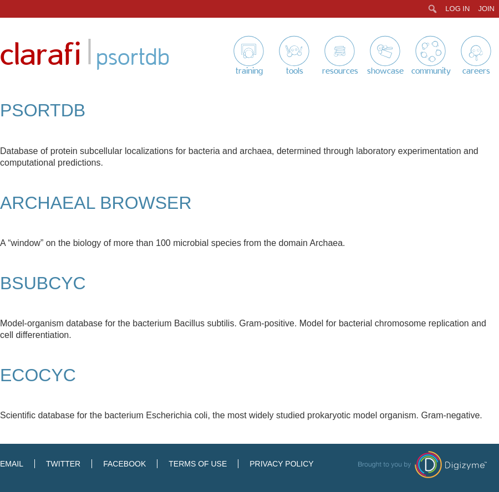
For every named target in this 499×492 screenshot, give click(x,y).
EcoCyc (38, 375)
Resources (340, 71)
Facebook (124, 463)
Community (431, 71)
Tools (294, 71)
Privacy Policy (281, 463)
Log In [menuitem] (457, 8)
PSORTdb (42, 110)
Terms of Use (198, 463)
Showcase (385, 71)
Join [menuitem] (486, 8)
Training (249, 71)
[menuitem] (432, 9)
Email (11, 463)
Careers (476, 71)
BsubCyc (43, 283)
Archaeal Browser (96, 203)
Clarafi (40, 55)
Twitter (63, 463)
